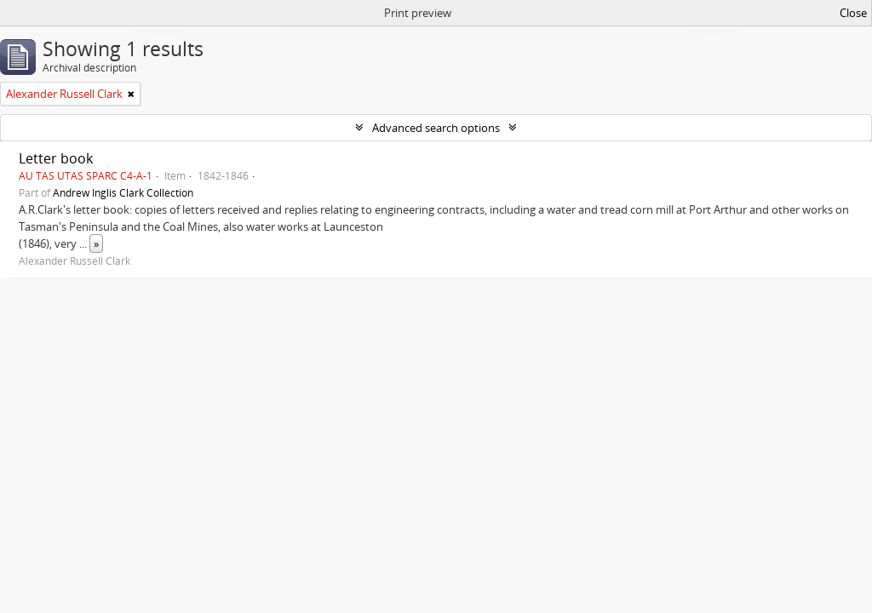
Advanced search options (436, 127)
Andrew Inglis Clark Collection (123, 192)
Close (853, 12)
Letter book (56, 158)
